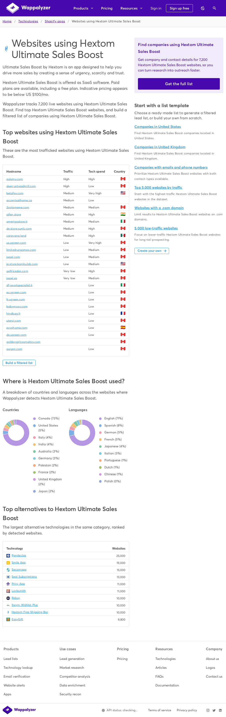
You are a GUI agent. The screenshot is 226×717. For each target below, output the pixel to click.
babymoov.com (17, 306)
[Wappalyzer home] (28, 8)
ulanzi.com (13, 320)
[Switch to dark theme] (203, 8)
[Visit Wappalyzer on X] (214, 710)
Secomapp (19, 569)
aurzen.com (14, 349)
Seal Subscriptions (24, 576)
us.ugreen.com (16, 242)
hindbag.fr (13, 313)
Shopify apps (55, 21)
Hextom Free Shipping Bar (30, 612)
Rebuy (16, 598)
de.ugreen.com (16, 334)
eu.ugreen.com (16, 292)
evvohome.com (16, 327)
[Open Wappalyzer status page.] (119, 710)
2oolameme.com (17, 207)
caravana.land (16, 235)
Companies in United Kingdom (159, 147)
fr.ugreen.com (15, 299)
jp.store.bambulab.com (22, 264)
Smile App (19, 562)
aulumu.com (14, 179)
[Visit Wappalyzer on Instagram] (208, 710)
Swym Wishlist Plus (25, 605)
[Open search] (214, 8)
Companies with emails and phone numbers (170, 167)
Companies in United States (157, 127)
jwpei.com (13, 257)
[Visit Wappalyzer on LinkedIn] (220, 710)
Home (7, 21)
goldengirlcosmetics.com (23, 342)
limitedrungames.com (21, 250)
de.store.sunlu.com (19, 228)
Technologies (28, 21)
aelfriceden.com (17, 271)
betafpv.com (14, 193)
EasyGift (17, 619)
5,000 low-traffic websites (156, 228)
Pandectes (19, 555)
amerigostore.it (16, 221)
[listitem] (18, 658)
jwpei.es (11, 278)
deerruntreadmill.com (21, 186)
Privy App (18, 583)
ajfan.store (13, 214)
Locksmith (19, 590)
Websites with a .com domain (159, 208)
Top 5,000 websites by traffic (158, 187)
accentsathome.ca (19, 200)
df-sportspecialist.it (19, 285)
